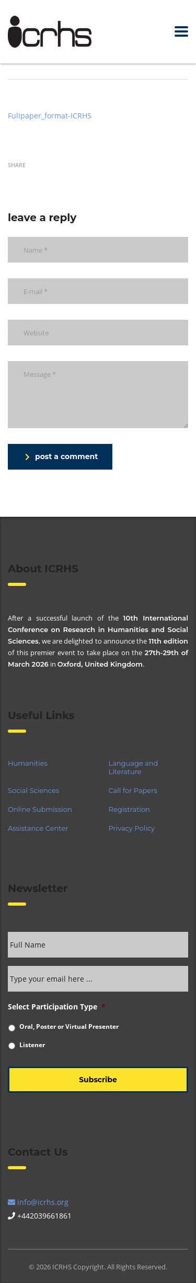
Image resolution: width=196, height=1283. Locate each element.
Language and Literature (133, 767)
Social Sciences (33, 790)
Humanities (28, 763)
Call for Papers (133, 790)
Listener (32, 1044)
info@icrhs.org (38, 1202)
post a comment (61, 456)
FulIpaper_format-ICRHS (49, 116)
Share (17, 165)
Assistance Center (38, 828)
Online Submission (40, 809)
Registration (129, 809)
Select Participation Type (57, 1007)
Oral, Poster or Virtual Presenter (69, 1026)
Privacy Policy (132, 828)
